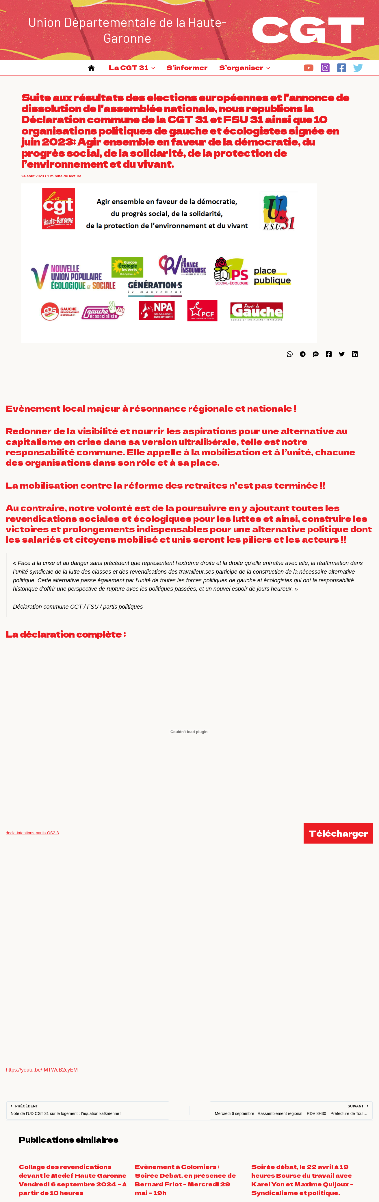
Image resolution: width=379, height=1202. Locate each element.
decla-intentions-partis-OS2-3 (33, 838)
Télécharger (338, 839)
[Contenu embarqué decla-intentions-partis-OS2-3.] (189, 737)
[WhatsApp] (290, 360)
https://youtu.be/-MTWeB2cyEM (42, 1075)
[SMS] (316, 360)
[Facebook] (342, 71)
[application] (150, 71)
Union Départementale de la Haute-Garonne (127, 29)
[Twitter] (358, 71)
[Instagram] (325, 71)
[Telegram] (303, 360)
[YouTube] (309, 71)
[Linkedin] (355, 360)
